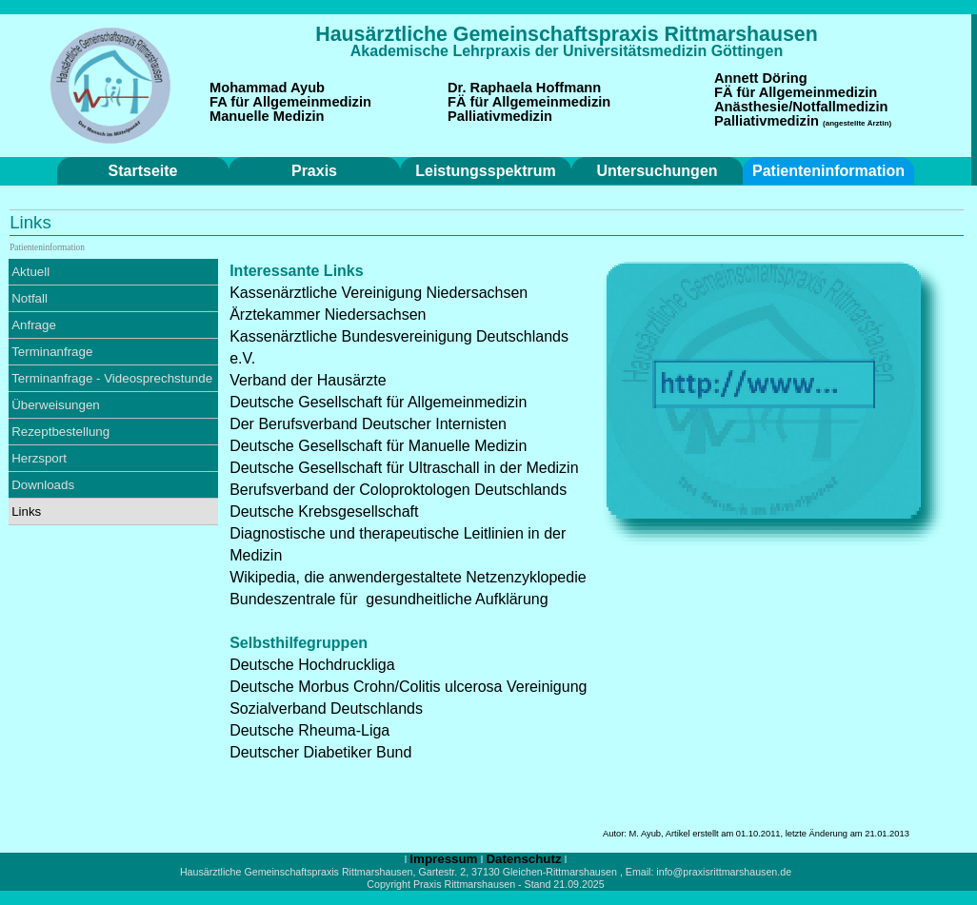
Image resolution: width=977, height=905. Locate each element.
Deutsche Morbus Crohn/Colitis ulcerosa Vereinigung (408, 687)
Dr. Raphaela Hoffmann (524, 87)
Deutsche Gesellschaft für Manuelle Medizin (378, 446)
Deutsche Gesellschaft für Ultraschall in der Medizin (403, 468)
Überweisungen (55, 405)
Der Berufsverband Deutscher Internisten (368, 424)
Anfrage (33, 325)
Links (26, 511)
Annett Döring (761, 78)
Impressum (443, 859)
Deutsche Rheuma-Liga (309, 730)
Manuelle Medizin (267, 116)
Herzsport (39, 458)
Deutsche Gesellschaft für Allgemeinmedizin (378, 402)
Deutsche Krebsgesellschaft (323, 511)
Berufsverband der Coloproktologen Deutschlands (398, 490)
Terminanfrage (51, 351)
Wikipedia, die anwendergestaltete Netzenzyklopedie (407, 577)
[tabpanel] (566, 34)
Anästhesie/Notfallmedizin (800, 106)
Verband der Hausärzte (308, 380)
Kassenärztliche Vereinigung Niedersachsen (378, 293)
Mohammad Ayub (267, 87)
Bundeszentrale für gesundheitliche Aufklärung (388, 599)
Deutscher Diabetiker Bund (320, 752)
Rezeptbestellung (60, 431)
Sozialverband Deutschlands (326, 708)
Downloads (42, 485)
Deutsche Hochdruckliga (311, 665)
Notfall (29, 298)
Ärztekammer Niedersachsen (327, 314)
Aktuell (30, 272)
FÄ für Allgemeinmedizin (529, 101)
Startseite (143, 171)
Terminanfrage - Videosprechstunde (111, 378)
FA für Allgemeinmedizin (290, 101)
